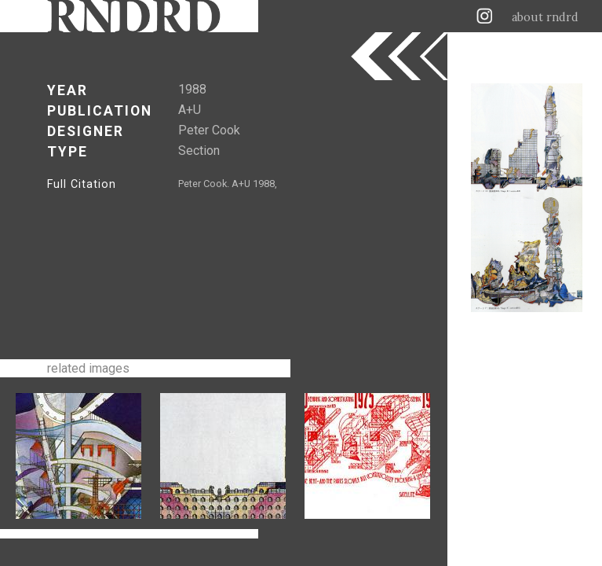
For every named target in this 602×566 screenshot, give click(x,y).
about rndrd (545, 17)
